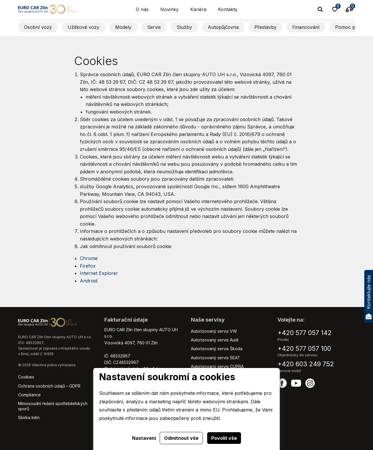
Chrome (89, 258)
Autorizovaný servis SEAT (215, 357)
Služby (184, 27)
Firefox (88, 266)
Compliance (29, 394)
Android (88, 281)
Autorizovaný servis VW (214, 331)
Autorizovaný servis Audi (214, 339)
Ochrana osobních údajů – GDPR (49, 385)
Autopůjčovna (223, 27)
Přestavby (265, 27)
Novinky (169, 9)
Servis (154, 27)
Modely (123, 27)
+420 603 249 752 (305, 364)
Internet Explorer (99, 273)
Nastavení (144, 438)
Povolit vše (224, 438)
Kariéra (198, 9)
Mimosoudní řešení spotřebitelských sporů (52, 406)
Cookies (26, 376)
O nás (142, 9)
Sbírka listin (29, 417)
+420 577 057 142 (304, 332)
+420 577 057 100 (304, 348)
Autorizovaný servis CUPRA (217, 366)
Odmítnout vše (181, 438)
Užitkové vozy (83, 27)
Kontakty (227, 9)
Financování (305, 27)
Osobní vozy (38, 27)
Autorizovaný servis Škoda (216, 348)
